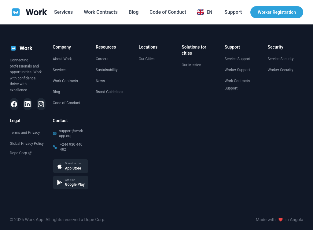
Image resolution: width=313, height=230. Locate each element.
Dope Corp (21, 153)
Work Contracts (101, 12)
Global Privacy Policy (27, 143)
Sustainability (107, 70)
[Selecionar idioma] (204, 12)
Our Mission (191, 65)
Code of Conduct (167, 12)
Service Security (280, 59)
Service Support (237, 59)
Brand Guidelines (109, 92)
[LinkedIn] (27, 104)
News (100, 81)
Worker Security (280, 70)
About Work (62, 59)
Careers (102, 59)
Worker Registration (277, 12)
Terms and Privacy (25, 132)
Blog (133, 12)
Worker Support (237, 70)
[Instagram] (41, 104)
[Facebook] (14, 104)
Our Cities (147, 59)
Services (63, 12)
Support (233, 12)
